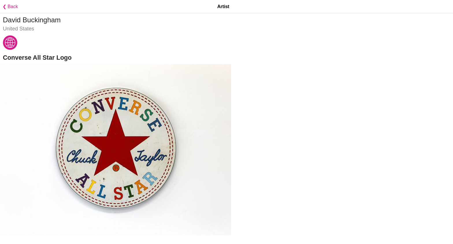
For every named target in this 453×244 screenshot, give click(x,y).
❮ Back (9, 6)
